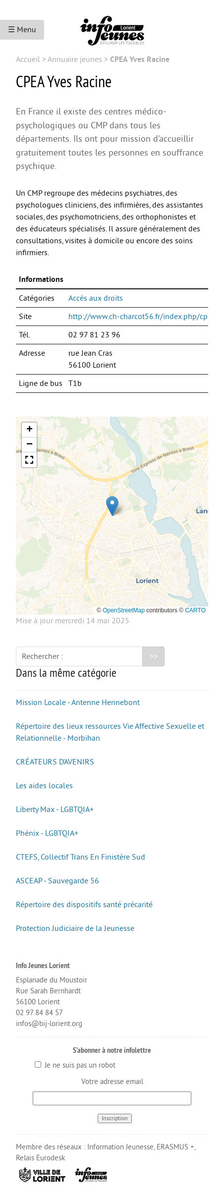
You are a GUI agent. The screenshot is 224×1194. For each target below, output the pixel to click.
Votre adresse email (112, 1082)
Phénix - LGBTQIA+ (47, 833)
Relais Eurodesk (40, 1158)
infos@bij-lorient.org (49, 1024)
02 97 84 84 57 (39, 1013)
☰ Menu (22, 29)
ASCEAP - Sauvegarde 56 (57, 880)
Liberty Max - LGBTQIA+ (55, 809)
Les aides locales (44, 785)
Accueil (28, 59)
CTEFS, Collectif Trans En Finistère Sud (80, 857)
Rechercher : (42, 656)
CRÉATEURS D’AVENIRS (55, 762)
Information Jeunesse (120, 1147)
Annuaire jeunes (75, 59)
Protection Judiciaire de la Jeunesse (75, 928)
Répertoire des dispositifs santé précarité (84, 904)
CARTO (195, 610)
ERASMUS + (175, 1147)
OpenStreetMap (124, 610)
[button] (112, 506)
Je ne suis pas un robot (75, 1065)
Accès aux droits (95, 298)
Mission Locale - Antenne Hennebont (78, 702)
